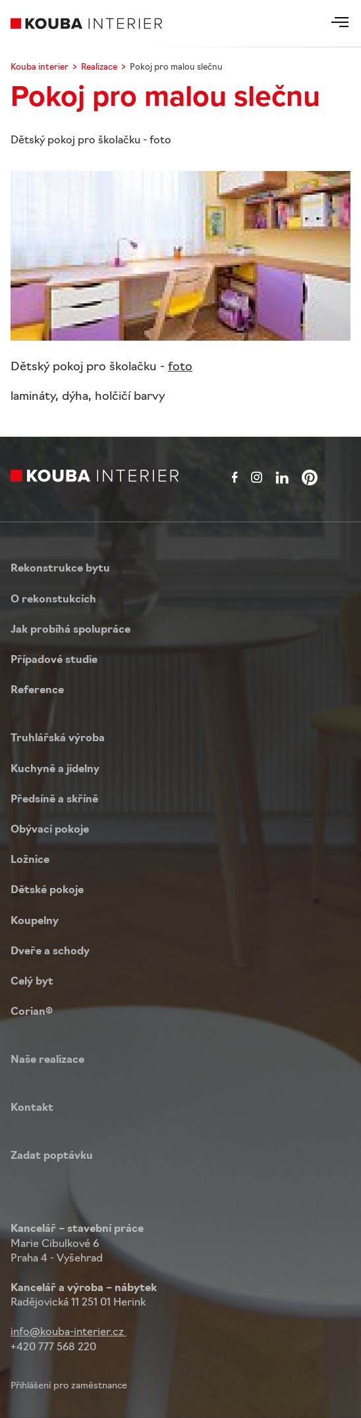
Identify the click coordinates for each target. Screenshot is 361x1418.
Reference (37, 690)
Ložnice (30, 860)
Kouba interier (40, 67)
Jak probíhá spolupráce (70, 630)
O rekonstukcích (53, 600)
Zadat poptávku (52, 1156)
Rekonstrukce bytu (60, 569)
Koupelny (35, 921)
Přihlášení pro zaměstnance (69, 1386)
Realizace (99, 67)
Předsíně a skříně (54, 800)
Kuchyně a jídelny (55, 769)
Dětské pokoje (47, 890)
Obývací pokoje (50, 830)
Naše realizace (47, 1060)
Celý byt (32, 982)
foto (180, 367)
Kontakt (32, 1108)
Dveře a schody (50, 951)
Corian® (32, 1012)
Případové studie (54, 660)
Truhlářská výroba (58, 738)
